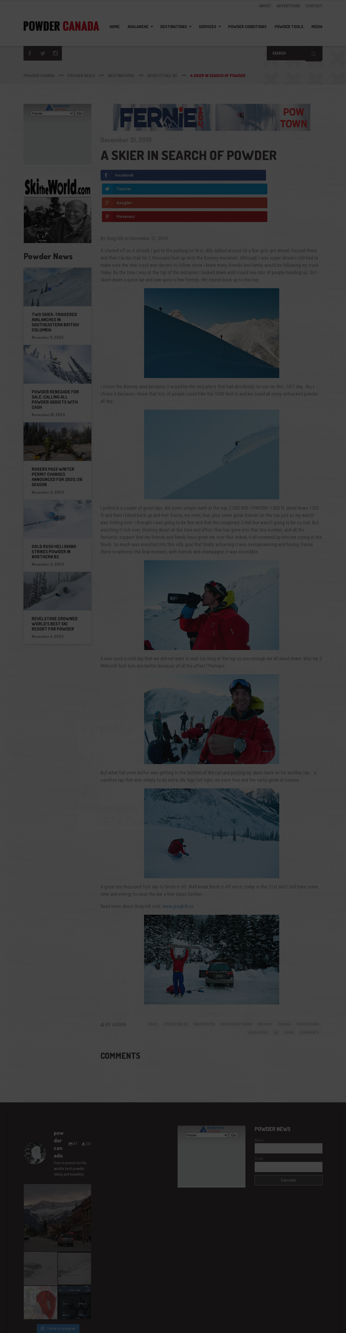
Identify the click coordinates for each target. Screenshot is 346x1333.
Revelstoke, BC (186, 983)
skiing (284, 992)
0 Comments (307, 992)
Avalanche (138, 26)
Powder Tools (289, 26)
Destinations (173, 26)
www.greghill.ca (177, 865)
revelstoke (249, 992)
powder (311, 983)
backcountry (219, 983)
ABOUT (265, 6)
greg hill (289, 983)
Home (114, 26)
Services (207, 26)
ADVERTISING (288, 6)
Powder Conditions (247, 26)
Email (259, 1120)
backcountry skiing (256, 983)
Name (259, 1101)
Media (316, 26)
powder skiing (219, 992)
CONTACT (313, 6)
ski (269, 992)
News (161, 983)
